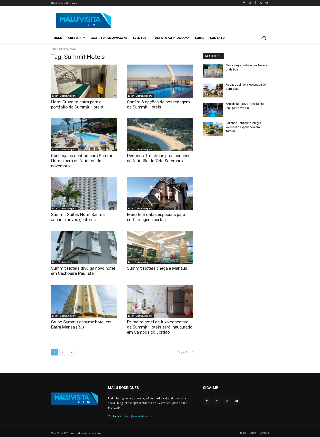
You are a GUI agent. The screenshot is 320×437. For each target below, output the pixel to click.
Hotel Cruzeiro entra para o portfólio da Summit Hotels (77, 104)
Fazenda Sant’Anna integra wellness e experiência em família (243, 127)
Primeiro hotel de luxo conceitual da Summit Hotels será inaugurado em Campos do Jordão (159, 327)
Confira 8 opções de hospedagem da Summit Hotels (158, 104)
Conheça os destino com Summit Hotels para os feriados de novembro (82, 160)
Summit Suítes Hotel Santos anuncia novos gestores (78, 217)
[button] (264, 38)
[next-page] (71, 352)
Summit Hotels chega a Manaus (157, 268)
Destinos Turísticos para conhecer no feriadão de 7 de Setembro (159, 158)
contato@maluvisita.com (136, 416)
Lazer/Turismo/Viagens (64, 95)
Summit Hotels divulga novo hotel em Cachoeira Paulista (83, 271)
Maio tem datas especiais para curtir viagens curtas (156, 217)
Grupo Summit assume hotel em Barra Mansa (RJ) (81, 325)
